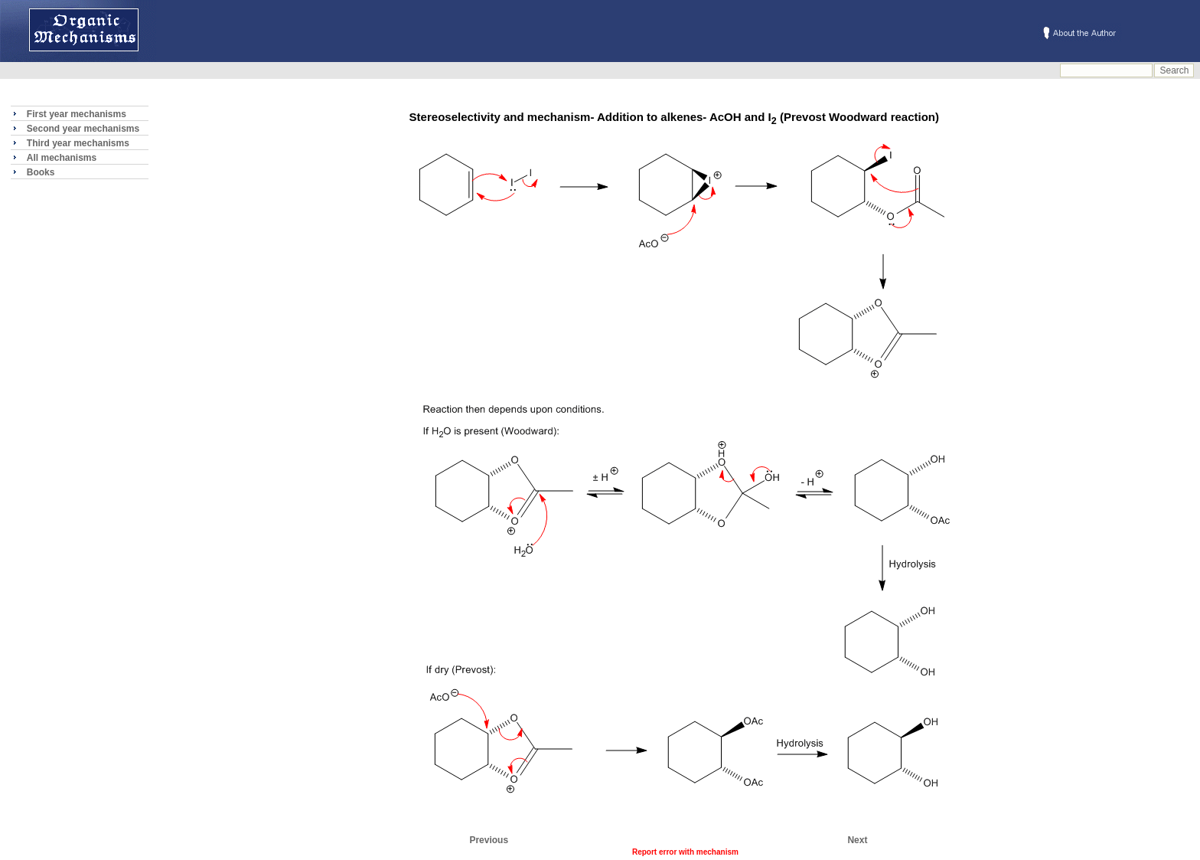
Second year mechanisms (83, 128)
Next (857, 840)
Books (41, 172)
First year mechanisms (76, 114)
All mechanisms (61, 157)
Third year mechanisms (78, 143)
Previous (488, 840)
